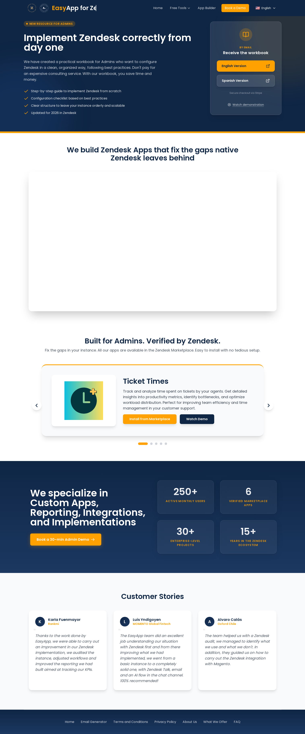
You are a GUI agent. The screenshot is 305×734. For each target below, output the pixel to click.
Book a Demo (235, 8)
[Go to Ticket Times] (143, 443)
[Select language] (265, 8)
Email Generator (94, 722)
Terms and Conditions (130, 722)
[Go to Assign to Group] (166, 443)
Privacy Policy (165, 722)
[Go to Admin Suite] (156, 443)
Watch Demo (197, 419)
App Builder (207, 8)
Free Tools (180, 8)
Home (158, 8)
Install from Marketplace (149, 419)
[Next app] (268, 405)
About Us (190, 722)
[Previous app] (36, 405)
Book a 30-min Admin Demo (66, 539)
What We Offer (215, 722)
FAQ (237, 722)
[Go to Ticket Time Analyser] (161, 443)
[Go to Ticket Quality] (151, 443)
